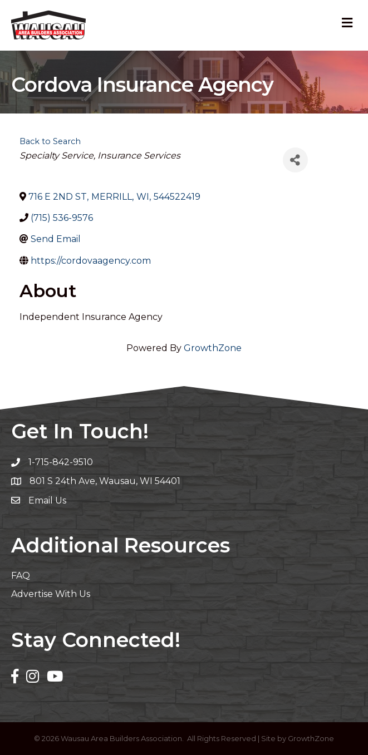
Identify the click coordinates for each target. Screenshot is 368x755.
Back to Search (50, 141)
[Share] (295, 159)
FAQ (20, 575)
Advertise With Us (50, 594)
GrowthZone (213, 348)
